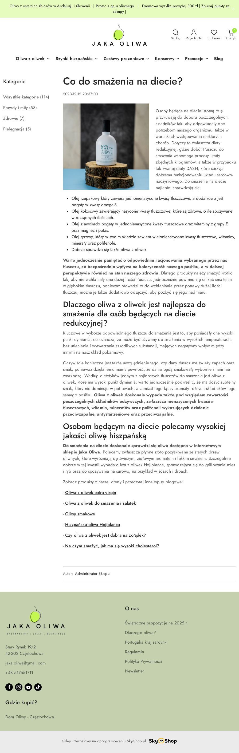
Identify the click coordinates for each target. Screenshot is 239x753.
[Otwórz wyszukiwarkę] (175, 35)
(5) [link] (28, 129)
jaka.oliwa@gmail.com (25, 663)
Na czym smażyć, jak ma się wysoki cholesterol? (112, 546)
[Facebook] (9, 687)
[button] (33, 59)
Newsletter (134, 671)
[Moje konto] (194, 35)
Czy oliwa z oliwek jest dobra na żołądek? (105, 535)
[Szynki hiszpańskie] (77, 59)
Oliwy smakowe (80, 514)
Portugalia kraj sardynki (146, 642)
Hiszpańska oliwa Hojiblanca (92, 525)
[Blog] (218, 59)
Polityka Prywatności (143, 661)
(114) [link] (44, 97)
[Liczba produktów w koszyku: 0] (231, 35)
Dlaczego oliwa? (140, 633)
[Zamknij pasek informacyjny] (233, 8)
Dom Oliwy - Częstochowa (29, 717)
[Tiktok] (38, 687)
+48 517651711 (19, 673)
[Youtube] (28, 687)
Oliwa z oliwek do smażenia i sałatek (100, 503)
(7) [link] (21, 118)
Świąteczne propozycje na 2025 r (156, 623)
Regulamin (134, 652)
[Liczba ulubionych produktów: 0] (214, 35)
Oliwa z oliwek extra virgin (90, 493)
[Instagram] (18, 687)
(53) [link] (33, 108)
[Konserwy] (167, 59)
